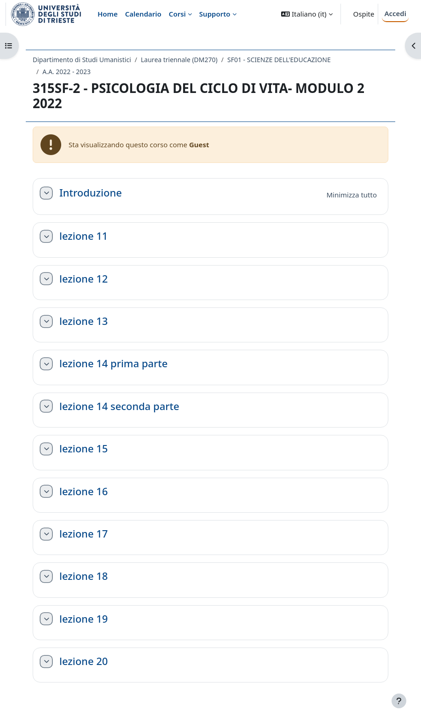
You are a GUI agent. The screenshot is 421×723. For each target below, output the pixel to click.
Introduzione (90, 193)
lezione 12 (83, 279)
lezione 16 (83, 491)
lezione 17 (83, 534)
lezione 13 (83, 321)
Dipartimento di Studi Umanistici (82, 59)
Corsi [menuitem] (177, 13)
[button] (306, 14)
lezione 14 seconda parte (119, 406)
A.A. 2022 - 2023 (66, 71)
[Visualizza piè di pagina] (399, 701)
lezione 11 (83, 236)
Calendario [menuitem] (143, 13)
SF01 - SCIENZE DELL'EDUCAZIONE (279, 59)
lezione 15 (83, 449)
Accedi (395, 13)
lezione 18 (83, 576)
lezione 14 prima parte (113, 364)
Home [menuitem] (108, 13)
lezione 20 (83, 661)
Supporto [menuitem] (215, 13)
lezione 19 (83, 619)
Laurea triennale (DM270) (179, 59)
